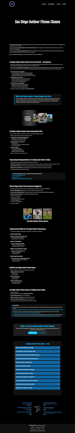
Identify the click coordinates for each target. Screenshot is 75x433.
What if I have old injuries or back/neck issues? (24, 362)
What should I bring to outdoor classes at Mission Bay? (25, 369)
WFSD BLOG (64, 4)
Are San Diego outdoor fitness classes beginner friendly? (25, 351)
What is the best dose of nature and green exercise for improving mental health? (27, 312)
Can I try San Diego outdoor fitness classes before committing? (27, 380)
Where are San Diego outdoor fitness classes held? (24, 347)
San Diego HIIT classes (16, 177)
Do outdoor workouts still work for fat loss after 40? (25, 376)
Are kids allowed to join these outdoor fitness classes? (25, 384)
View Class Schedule (42, 332)
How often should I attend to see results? (23, 366)
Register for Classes (32, 332)
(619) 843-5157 (38, 427)
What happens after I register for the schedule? (24, 387)
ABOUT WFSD (44, 4)
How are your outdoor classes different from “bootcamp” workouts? (27, 355)
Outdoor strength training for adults (19, 175)
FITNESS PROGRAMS (51, 4)
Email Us (43, 427)
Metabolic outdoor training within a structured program (22, 178)
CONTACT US (58, 4)
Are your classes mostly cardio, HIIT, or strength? (24, 373)
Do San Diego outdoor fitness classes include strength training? (27, 358)
